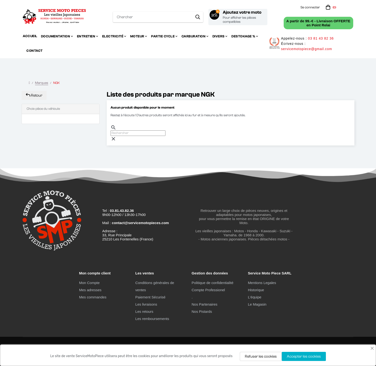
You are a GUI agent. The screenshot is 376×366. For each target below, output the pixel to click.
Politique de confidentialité (212, 283)
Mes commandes (92, 297)
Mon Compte (89, 283)
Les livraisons (146, 304)
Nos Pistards (202, 311)
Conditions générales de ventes (154, 286)
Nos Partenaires (204, 304)
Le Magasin (257, 304)
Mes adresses (90, 290)
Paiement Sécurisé (150, 297)
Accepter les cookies (304, 356)
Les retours (144, 311)
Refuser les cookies (261, 356)
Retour (34, 95)
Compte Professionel (208, 290)
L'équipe (254, 297)
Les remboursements (152, 319)
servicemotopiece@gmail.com (306, 49)
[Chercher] (138, 133)
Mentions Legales (262, 283)
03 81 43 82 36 (321, 38)
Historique (256, 290)
